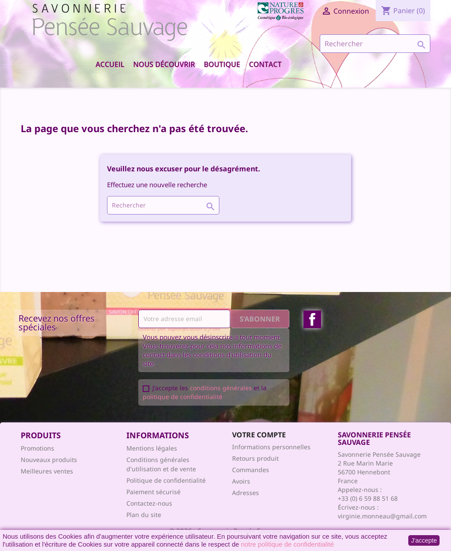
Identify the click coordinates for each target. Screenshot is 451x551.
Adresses (245, 492)
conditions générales (221, 388)
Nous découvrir (164, 64)
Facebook (312, 319)
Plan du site (143, 514)
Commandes (250, 470)
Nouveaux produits (49, 459)
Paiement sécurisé (153, 492)
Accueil (110, 64)
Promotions (37, 448)
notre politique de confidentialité (287, 544)
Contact (265, 64)
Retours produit (255, 458)
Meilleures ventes (47, 471)
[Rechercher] (375, 43)
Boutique (222, 64)
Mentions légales (151, 448)
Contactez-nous (149, 503)
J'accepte (424, 540)
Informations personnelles (271, 447)
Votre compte (259, 435)
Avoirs (241, 481)
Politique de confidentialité (166, 480)
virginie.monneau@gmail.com (382, 516)
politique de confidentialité (182, 396)
